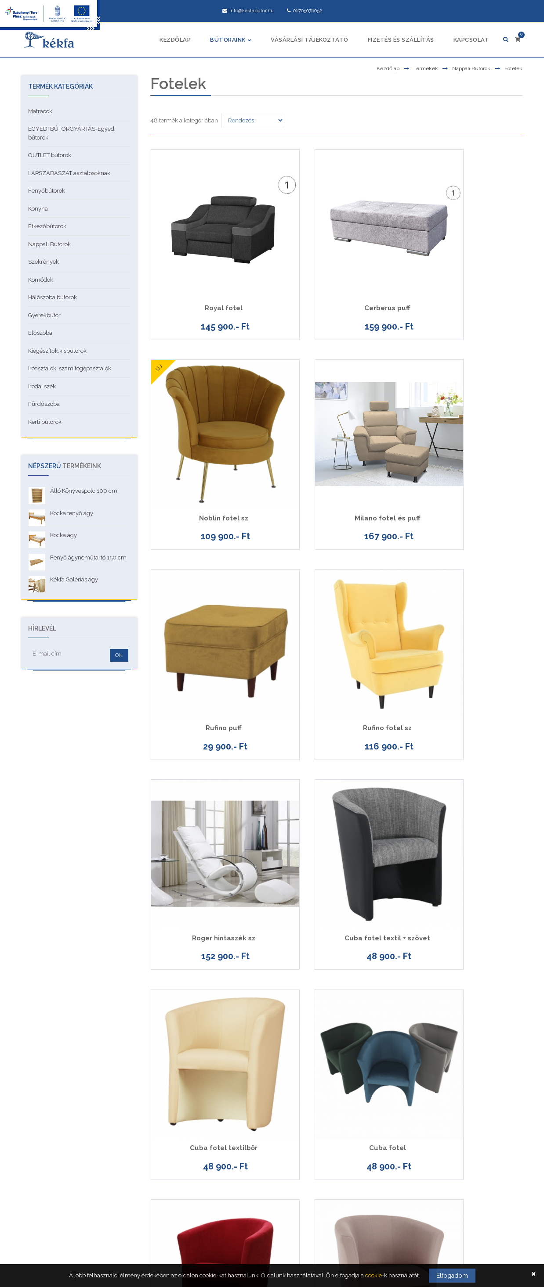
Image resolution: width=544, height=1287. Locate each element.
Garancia (38, 1181)
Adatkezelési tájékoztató (58, 1122)
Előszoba (40, 333)
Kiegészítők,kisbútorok (57, 351)
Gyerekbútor (44, 315)
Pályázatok (41, 1200)
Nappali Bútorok (471, 68)
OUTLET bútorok (49, 155)
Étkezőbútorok (47, 226)
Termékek (425, 68)
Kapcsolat (471, 39)
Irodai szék (42, 386)
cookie (373, 1275)
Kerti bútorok (45, 422)
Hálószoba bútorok (52, 297)
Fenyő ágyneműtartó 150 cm (88, 557)
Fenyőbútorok (46, 190)
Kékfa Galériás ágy (74, 579)
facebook (415, 1212)
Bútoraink (228, 39)
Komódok (40, 279)
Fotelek (513, 68)
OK (119, 655)
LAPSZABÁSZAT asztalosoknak (69, 173)
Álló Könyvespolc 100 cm (83, 491)
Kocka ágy (63, 535)
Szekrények (43, 261)
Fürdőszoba (44, 404)
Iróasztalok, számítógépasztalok (69, 368)
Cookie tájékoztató (50, 1161)
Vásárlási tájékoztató (309, 39)
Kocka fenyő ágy (71, 513)
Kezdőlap (175, 39)
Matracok (40, 111)
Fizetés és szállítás (401, 39)
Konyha (38, 208)
